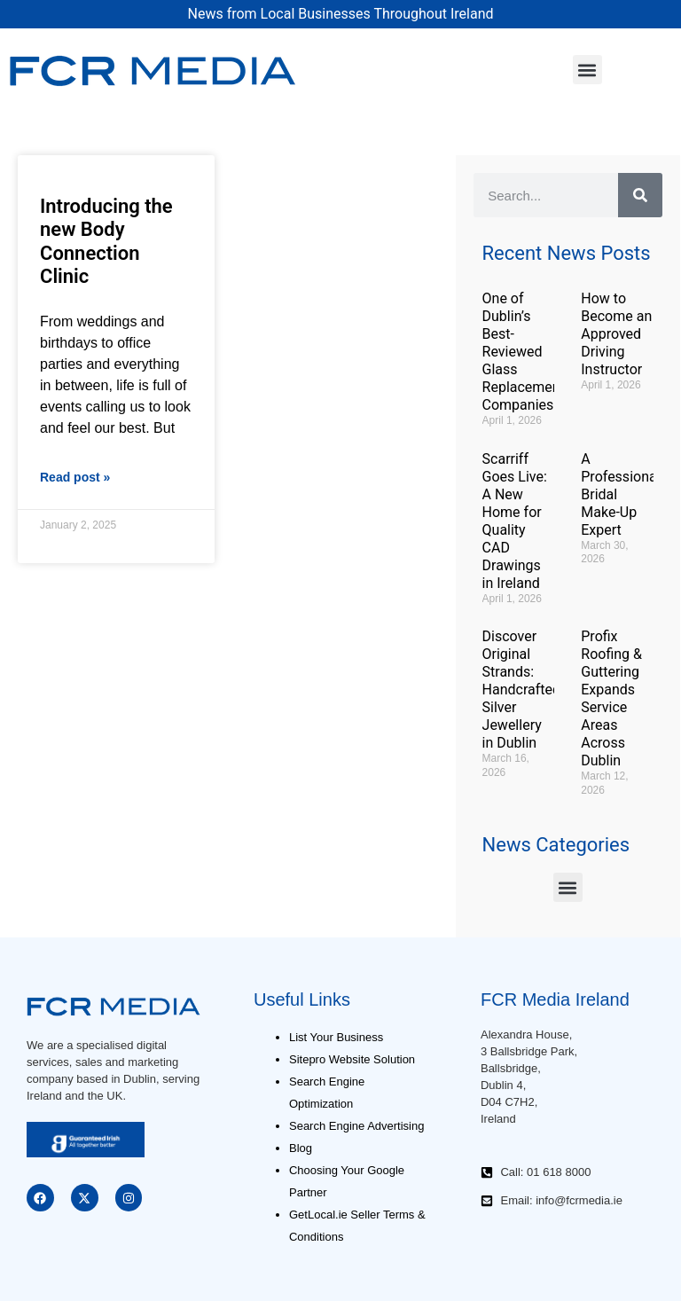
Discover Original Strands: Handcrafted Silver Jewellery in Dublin (521, 689)
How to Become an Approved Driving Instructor (616, 334)
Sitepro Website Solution (352, 1059)
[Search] (640, 195)
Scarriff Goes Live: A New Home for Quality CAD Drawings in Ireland (514, 521)
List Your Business (336, 1037)
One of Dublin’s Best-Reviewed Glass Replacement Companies (523, 351)
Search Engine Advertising (356, 1125)
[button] (587, 69)
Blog (300, 1148)
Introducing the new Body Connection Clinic (106, 241)
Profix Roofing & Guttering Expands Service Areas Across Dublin (611, 698)
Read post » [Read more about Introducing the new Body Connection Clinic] (75, 477)
